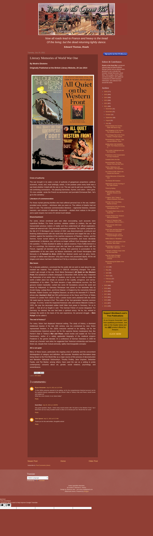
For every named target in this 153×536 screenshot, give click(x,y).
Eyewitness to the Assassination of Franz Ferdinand (115, 155)
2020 (106, 285)
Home (63, 461)
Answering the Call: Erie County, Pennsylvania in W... (115, 207)
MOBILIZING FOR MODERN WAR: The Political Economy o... (114, 145)
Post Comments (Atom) (43, 465)
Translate (40, 480)
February (109, 278)
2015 (106, 300)
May (107, 270)
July (107, 123)
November (109, 111)
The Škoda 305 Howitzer (112, 181)
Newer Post (33, 461)
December (109, 109)
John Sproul (39, 418)
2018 (106, 291)
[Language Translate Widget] (37, 477)
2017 (106, 294)
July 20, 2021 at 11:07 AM (54, 387)
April (107, 273)
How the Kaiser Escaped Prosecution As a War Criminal (112, 257)
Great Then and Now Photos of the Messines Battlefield (114, 230)
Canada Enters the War (112, 159)
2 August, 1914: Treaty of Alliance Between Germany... (115, 198)
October (108, 114)
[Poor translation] (7, 505)
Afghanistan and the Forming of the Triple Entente (115, 184)
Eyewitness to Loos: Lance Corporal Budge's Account (114, 234)
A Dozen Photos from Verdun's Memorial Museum (114, 216)
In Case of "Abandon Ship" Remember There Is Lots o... (114, 221)
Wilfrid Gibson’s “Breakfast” (113, 238)
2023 (106, 100)
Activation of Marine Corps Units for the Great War (115, 251)
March (108, 275)
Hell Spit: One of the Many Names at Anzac (113, 202)
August (108, 120)
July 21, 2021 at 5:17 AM (51, 418)
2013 (106, 306)
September (109, 117)
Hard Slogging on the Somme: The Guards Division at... (114, 131)
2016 (106, 297)
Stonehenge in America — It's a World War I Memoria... (115, 247)
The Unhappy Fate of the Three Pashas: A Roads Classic (114, 135)
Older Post (93, 461)
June (107, 267)
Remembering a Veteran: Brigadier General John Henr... (113, 192)
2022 (106, 103)
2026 (106, 91)
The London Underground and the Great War (114, 151)
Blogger (86, 491)
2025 (106, 94)
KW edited (38, 375)
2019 (106, 288)
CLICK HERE (115, 334)
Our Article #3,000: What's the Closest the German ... (114, 172)
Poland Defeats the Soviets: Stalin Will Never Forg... (113, 126)
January (108, 281)
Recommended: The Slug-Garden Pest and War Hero (114, 163)
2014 (106, 303)
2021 (106, 106)
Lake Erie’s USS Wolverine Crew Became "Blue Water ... (115, 242)
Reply (36, 399)
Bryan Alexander (40, 387)
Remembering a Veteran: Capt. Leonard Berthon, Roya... (114, 140)
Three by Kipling (110, 188)
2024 (106, 97)
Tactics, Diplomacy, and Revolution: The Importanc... (114, 167)
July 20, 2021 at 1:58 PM (50, 405)
